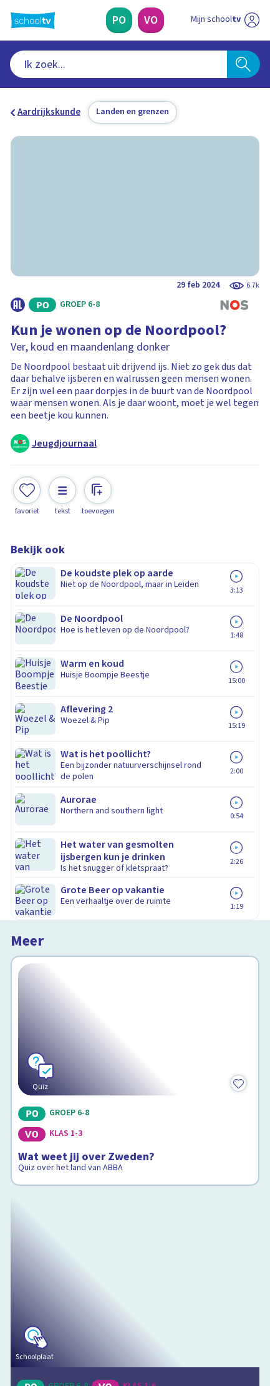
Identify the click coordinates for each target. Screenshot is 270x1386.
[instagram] (44, 1298)
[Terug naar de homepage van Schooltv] (33, 20)
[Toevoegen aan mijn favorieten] (27, 494)
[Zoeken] (243, 64)
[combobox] (118, 64)
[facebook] (17, 1298)
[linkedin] (71, 1298)
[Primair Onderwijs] (119, 19)
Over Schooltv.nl (53, 1100)
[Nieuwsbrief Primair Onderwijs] (76, 1210)
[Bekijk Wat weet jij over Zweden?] (135, 647)
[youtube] (99, 1298)
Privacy (30, 1116)
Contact (31, 1067)
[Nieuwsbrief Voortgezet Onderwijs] (194, 1210)
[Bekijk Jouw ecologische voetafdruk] (135, 806)
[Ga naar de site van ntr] (212, 1325)
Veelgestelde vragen (63, 1083)
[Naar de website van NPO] (251, 19)
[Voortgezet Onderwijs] (151, 19)
